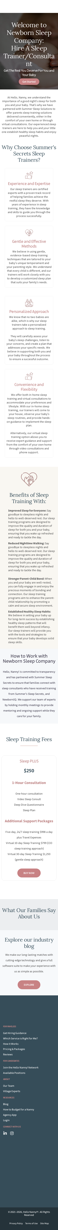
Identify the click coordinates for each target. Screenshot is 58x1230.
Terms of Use (31, 1223)
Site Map (44, 1223)
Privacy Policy (16, 1223)
